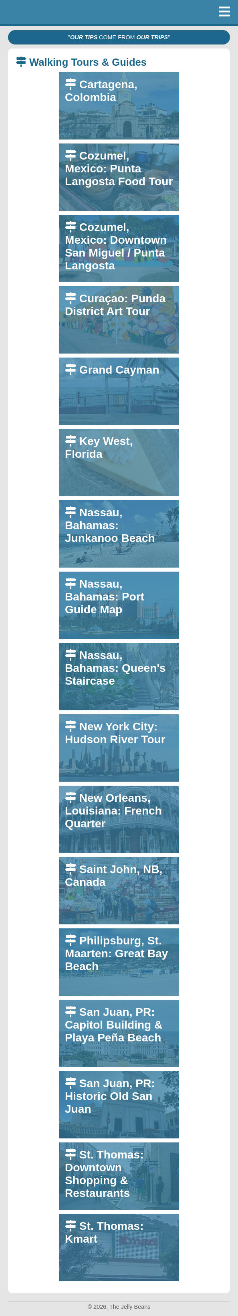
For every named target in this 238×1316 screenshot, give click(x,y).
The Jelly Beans (28, 12)
